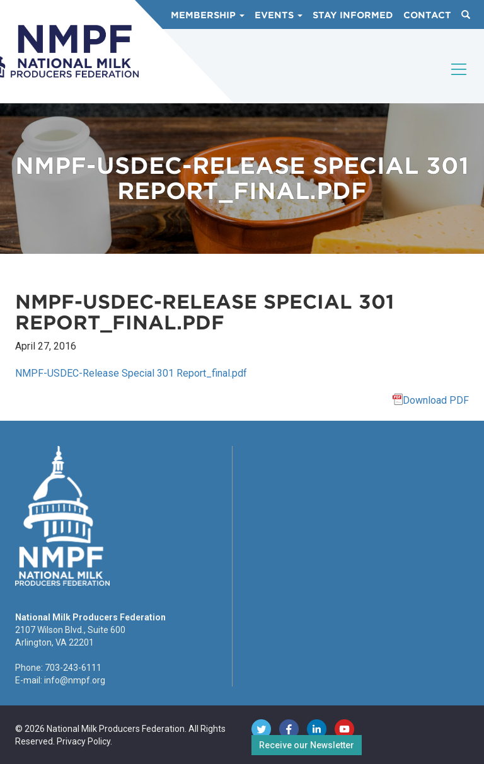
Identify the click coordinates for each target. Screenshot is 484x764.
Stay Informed (353, 15)
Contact (427, 15)
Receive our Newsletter (306, 745)
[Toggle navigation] (459, 80)
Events (278, 15)
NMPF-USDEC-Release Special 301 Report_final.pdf (131, 373)
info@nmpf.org (74, 680)
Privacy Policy (83, 741)
